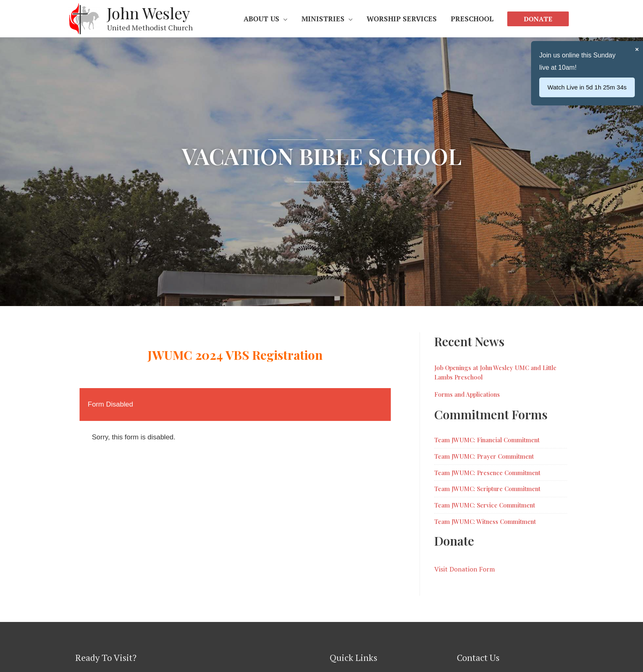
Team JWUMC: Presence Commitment (487, 473)
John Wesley (148, 12)
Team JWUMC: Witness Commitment (485, 521)
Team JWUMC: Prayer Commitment (484, 456)
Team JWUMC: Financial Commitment (487, 440)
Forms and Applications (467, 394)
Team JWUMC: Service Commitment (484, 505)
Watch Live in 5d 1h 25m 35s (587, 87)
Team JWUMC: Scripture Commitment (487, 489)
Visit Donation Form (464, 569)
